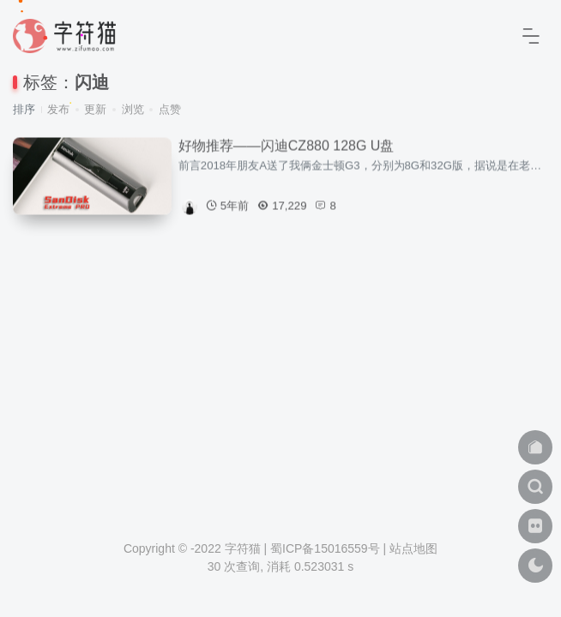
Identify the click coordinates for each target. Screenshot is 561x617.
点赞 (170, 109)
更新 (95, 109)
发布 (58, 109)
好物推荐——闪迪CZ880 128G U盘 (286, 146)
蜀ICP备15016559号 (325, 548)
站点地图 (413, 548)
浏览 (133, 109)
